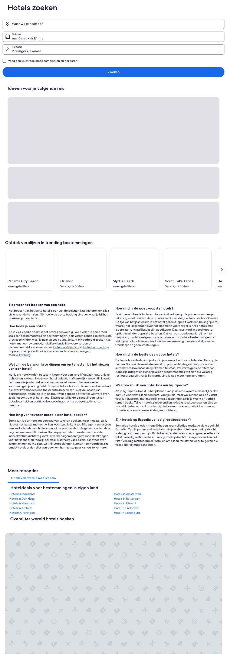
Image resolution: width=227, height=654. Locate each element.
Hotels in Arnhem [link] (20, 407)
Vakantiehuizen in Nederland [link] (78, 543)
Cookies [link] (122, 560)
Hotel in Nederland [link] (22, 393)
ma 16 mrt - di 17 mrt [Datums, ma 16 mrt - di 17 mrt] (95, 25)
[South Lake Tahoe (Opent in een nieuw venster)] (187, 167)
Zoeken (215, 24)
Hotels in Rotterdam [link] (127, 397)
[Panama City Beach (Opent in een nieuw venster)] (29, 167)
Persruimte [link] (11, 557)
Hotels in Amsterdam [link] (128, 393)
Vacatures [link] (10, 536)
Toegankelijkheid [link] (127, 546)
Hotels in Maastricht (66, 244)
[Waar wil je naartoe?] (35, 24)
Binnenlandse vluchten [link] (75, 557)
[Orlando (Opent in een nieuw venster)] (82, 167)
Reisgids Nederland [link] (73, 529)
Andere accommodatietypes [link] (78, 570)
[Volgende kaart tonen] (221, 166)
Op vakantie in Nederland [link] (77, 550)
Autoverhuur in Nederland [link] (77, 564)
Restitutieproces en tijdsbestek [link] (192, 543)
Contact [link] (178, 529)
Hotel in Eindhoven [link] (126, 407)
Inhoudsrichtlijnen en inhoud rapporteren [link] (142, 581)
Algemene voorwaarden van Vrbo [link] (137, 540)
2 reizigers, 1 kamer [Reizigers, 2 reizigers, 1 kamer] (161, 25)
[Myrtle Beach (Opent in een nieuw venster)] (134, 167)
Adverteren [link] (11, 564)
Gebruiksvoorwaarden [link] (131, 567)
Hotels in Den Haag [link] (22, 397)
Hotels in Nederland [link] (73, 536)
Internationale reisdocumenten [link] (192, 557)
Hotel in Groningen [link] (22, 411)
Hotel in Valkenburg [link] (127, 411)
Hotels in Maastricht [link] (22, 402)
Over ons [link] (10, 529)
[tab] (33, 376)
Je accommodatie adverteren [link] (22, 543)
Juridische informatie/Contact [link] (135, 574)
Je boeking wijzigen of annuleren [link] (193, 536)
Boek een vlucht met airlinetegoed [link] (194, 550)
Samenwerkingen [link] (15, 550)
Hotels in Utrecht (94, 244)
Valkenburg (23, 252)
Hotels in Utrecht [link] (125, 402)
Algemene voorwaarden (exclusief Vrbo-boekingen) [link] (141, 531)
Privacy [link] (122, 553)
